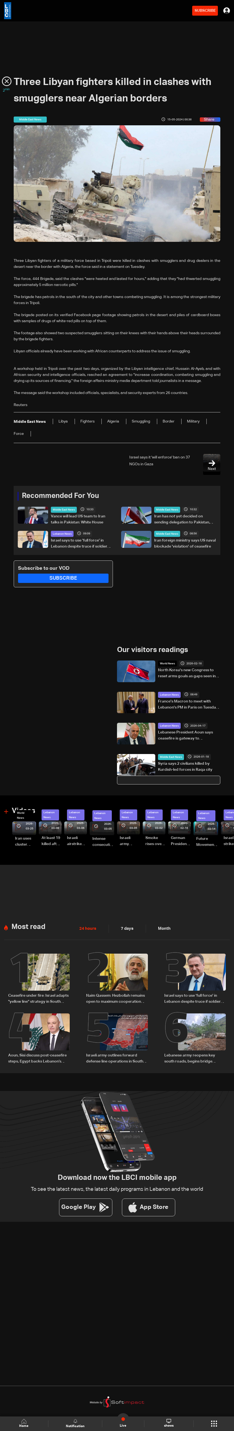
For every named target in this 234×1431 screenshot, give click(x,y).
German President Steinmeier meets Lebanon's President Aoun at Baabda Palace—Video (180, 841)
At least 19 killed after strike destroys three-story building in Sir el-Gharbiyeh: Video (51, 841)
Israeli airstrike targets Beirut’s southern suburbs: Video (75, 841)
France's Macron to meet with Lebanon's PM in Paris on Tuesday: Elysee (188, 704)
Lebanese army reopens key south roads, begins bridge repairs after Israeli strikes (189, 1057)
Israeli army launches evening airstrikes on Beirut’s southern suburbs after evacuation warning (130, 841)
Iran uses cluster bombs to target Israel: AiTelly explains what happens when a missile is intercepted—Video (25, 841)
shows (168, 1423)
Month (162, 928)
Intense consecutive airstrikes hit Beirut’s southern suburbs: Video (103, 842)
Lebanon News (62, 533)
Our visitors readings (152, 649)
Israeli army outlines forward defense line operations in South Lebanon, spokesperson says (114, 1057)
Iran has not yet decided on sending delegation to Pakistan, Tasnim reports (182, 519)
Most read (28, 926)
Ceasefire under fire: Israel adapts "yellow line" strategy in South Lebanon (38, 998)
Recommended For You (60, 496)
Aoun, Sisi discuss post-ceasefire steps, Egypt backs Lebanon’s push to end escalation (37, 1057)
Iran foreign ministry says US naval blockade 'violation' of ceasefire (185, 543)
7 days (126, 928)
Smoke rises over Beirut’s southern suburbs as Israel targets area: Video (155, 841)
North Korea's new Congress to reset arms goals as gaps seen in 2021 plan (187, 673)
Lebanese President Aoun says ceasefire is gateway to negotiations (185, 735)
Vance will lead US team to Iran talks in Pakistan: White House (78, 519)
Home (24, 1423)
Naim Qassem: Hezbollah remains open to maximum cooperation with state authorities (115, 998)
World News (167, 663)
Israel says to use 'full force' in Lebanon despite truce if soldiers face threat (80, 543)
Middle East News (64, 509)
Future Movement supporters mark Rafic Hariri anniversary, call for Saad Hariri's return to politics (207, 842)
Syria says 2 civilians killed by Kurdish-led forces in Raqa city (185, 766)
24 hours (87, 928)
